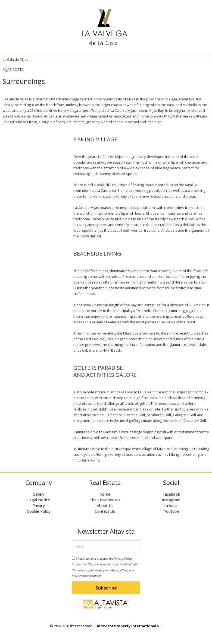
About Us (105, 505)
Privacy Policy (123, 558)
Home (104, 494)
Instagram (171, 499)
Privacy (38, 505)
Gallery (39, 494)
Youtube (171, 511)
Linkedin (171, 505)
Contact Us (105, 511)
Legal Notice (38, 499)
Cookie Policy (39, 511)
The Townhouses (105, 499)
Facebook (171, 494)
